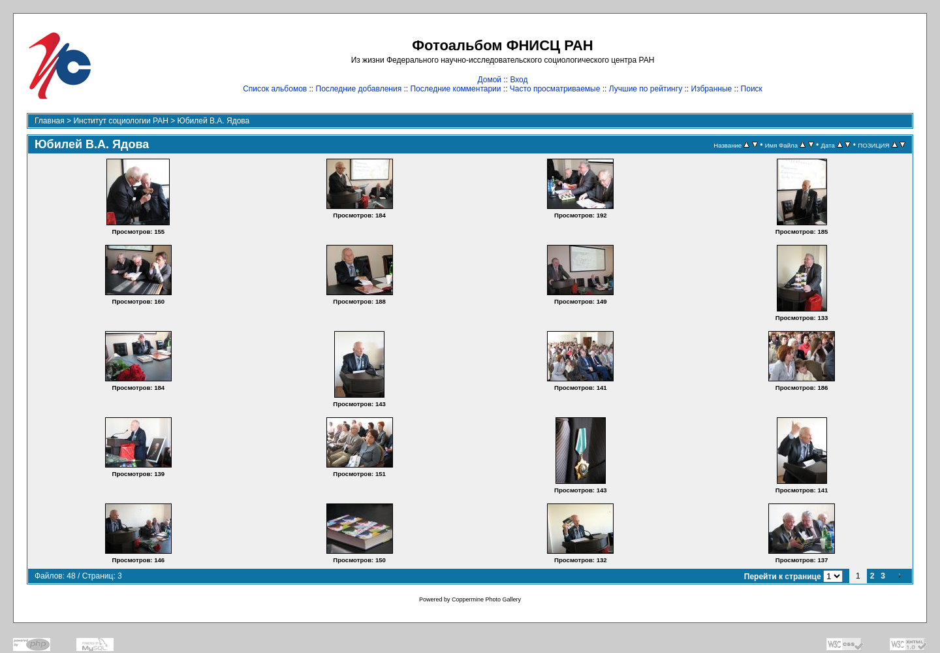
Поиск (751, 88)
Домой (489, 79)
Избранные (711, 88)
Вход (518, 79)
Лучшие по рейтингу (645, 88)
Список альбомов (275, 88)
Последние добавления (359, 88)
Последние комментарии (455, 88)
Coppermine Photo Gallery (486, 599)
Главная (50, 120)
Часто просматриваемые (555, 88)
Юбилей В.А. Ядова (214, 120)
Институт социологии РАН (120, 120)
